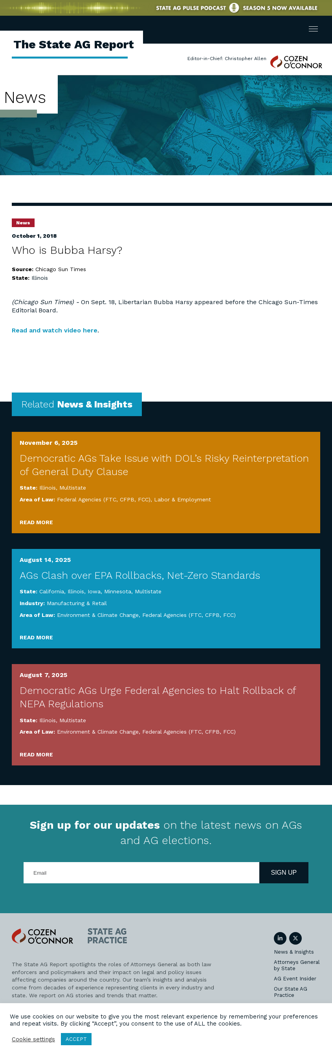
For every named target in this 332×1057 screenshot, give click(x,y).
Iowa (94, 591)
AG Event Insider (295, 979)
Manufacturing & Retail (77, 603)
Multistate (72, 487)
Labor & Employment (182, 499)
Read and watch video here (54, 330)
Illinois (39, 278)
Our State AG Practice (290, 992)
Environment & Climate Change (98, 615)
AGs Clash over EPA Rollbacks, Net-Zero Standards (140, 575)
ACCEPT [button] (76, 1039)
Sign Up (284, 872)
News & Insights (294, 952)
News (23, 223)
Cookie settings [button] (33, 1039)
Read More (36, 522)
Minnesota (117, 591)
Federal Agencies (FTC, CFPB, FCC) (103, 499)
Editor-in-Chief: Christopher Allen (226, 58)
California (51, 591)
